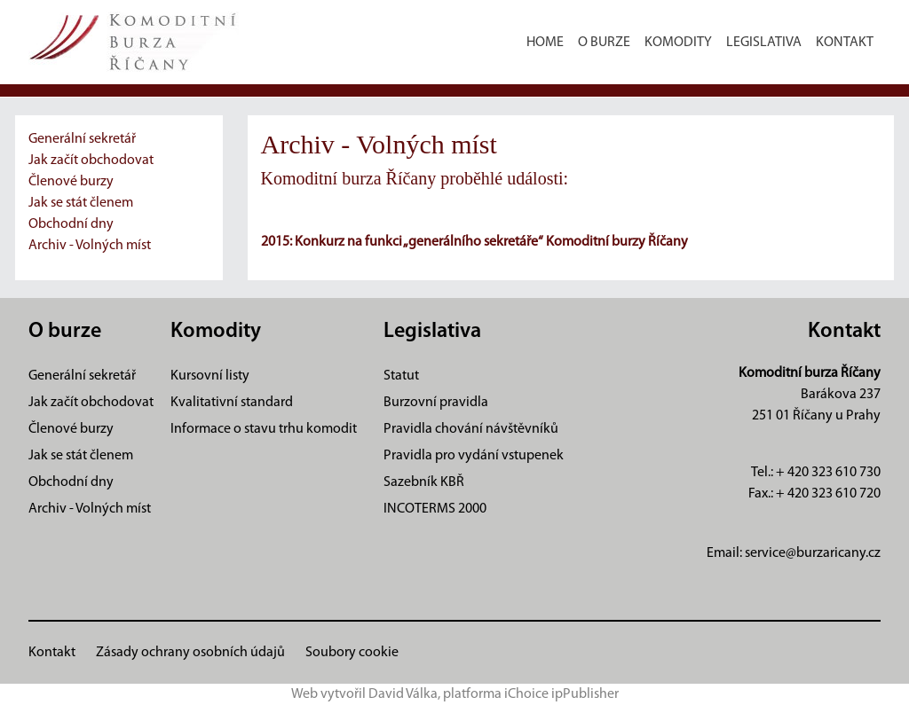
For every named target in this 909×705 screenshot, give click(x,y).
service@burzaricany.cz (813, 553)
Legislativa (764, 42)
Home (545, 42)
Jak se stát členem (80, 203)
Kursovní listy (209, 376)
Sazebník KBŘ (423, 482)
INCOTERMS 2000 (434, 509)
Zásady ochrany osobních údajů (190, 653)
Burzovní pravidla (435, 403)
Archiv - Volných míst (89, 246)
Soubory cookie (352, 653)
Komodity (678, 42)
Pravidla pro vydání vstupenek (473, 456)
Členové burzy (71, 182)
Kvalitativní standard (231, 403)
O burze (604, 42)
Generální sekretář (82, 139)
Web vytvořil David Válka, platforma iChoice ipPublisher (455, 694)
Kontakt (844, 42)
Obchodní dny (71, 224)
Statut (401, 376)
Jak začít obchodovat (91, 160)
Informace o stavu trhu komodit (263, 429)
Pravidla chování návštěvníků (470, 429)
